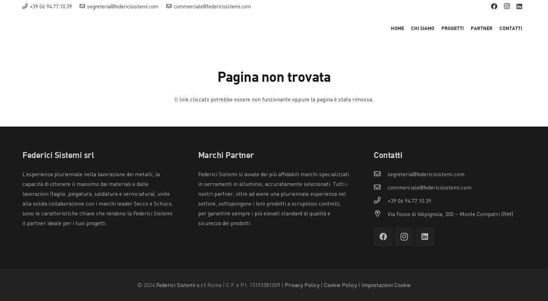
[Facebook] (494, 6)
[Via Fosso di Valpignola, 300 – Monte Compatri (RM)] (381, 214)
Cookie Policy (340, 284)
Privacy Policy (302, 284)
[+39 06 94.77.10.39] (381, 201)
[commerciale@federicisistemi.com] (381, 187)
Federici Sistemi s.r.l (181, 284)
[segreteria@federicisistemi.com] (381, 174)
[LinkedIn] (519, 6)
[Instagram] (506, 6)
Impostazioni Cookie (386, 284)
